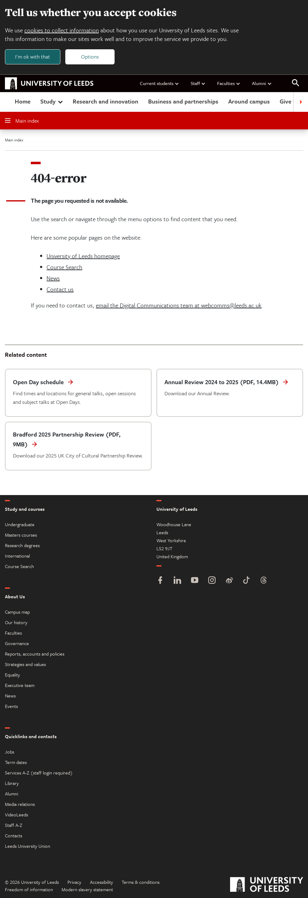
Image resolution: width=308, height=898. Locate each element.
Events (11, 706)
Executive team (19, 685)
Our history (16, 622)
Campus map (17, 611)
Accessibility (101, 882)
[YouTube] (195, 581)
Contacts (13, 835)
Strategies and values (25, 664)
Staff (198, 83)
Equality (12, 674)
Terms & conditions (141, 882)
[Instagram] (212, 581)
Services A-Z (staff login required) (39, 772)
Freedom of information (29, 889)
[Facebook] (160, 581)
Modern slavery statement (87, 889)
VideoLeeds (16, 814)
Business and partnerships (183, 101)
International (17, 555)
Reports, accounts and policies (34, 653)
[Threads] (264, 581)
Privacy (74, 882)
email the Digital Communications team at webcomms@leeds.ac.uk (178, 305)
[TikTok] (246, 581)
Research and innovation (105, 101)
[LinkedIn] (177, 581)
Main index (22, 120)
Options (90, 56)
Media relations (20, 804)
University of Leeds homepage (83, 256)
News (53, 278)
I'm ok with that (32, 56)
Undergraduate (19, 524)
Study (52, 101)
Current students (159, 83)
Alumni (262, 83)
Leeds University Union (27, 846)
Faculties (229, 83)
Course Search (64, 267)
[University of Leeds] (266, 885)
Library (12, 783)
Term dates (16, 762)
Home (22, 101)
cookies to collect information (61, 30)
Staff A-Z (13, 825)
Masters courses (21, 534)
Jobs (9, 751)
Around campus (249, 101)
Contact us (60, 289)
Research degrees (22, 545)
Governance (17, 643)
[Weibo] (229, 581)
